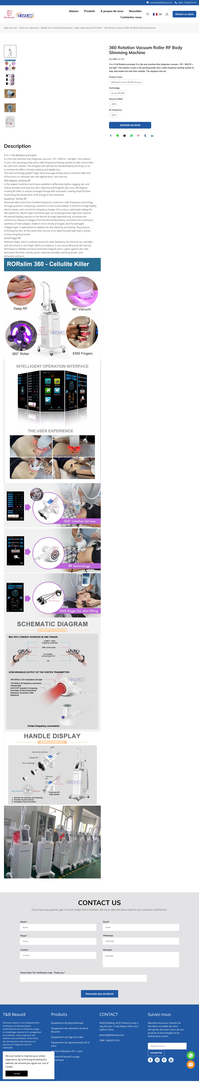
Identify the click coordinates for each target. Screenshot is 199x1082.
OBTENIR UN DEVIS (130, 125)
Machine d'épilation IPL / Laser (67, 1052)
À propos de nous (112, 11)
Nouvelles (135, 11)
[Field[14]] (141, 942)
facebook (111, 136)
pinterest (139, 136)
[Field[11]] (141, 928)
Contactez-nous (131, 17)
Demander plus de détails (100, 994)
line (118, 136)
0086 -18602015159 (187, 2)
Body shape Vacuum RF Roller (88, 27)
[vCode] (83, 979)
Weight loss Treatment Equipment (56, 27)
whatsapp (132, 136)
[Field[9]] (58, 928)
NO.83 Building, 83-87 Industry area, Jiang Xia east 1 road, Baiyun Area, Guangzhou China (119, 1027)
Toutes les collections (29, 27)
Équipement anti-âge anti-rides (67, 1038)
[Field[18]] (58, 942)
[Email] (167, 1047)
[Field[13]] (58, 956)
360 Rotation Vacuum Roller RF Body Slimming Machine (130, 27)
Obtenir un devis (184, 14)
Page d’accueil (10, 27)
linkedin (152, 136)
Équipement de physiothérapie (67, 1023)
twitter (125, 136)
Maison (73, 11)
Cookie (17, 1055)
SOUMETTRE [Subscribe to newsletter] (156, 1053)
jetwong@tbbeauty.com (161, 2)
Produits (89, 11)
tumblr (146, 136)
